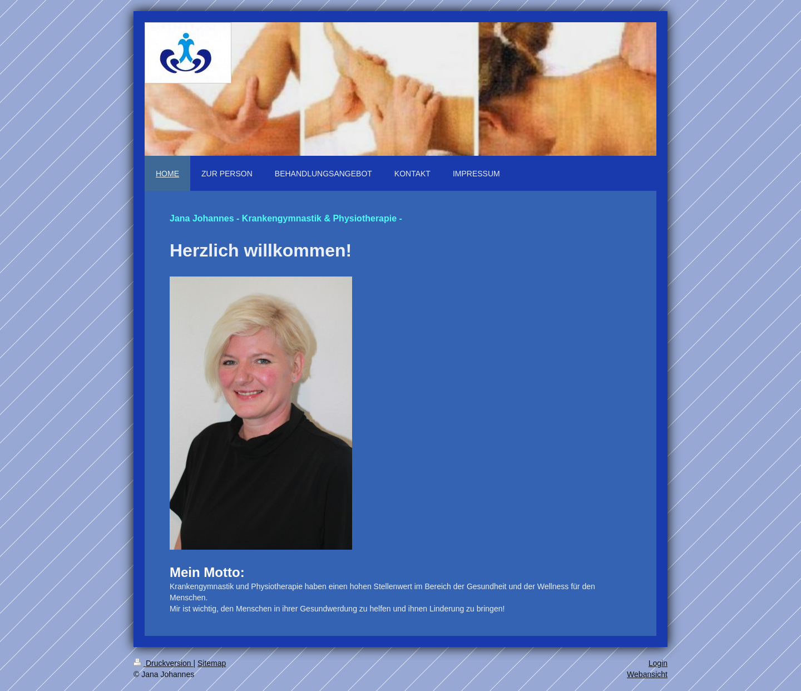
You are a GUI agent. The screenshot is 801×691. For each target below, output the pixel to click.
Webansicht (647, 674)
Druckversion (163, 663)
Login (658, 663)
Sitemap (211, 663)
